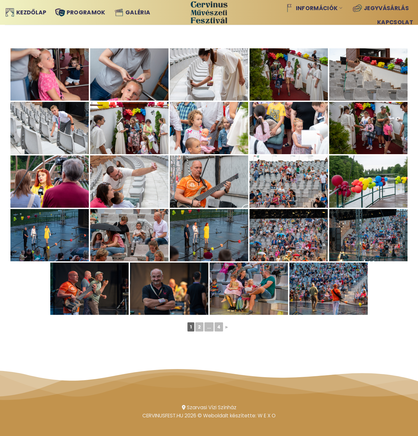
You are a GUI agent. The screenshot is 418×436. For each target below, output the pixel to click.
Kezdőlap (26, 12)
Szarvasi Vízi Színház (209, 407)
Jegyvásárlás (380, 8)
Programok (80, 12)
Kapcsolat (395, 22)
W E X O (267, 415)
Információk (313, 8)
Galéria (132, 12)
